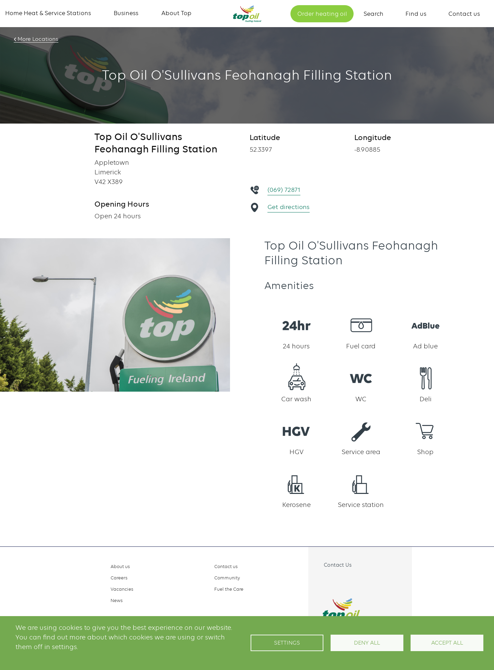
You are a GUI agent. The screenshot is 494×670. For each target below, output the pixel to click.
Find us (415, 13)
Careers (119, 577)
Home (247, 14)
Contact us (464, 13)
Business (126, 13)
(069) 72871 (284, 190)
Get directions (289, 207)
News (117, 600)
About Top (176, 13)
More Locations (36, 39)
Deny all (367, 642)
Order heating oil (322, 13)
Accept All (447, 642)
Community (227, 577)
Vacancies (122, 589)
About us (120, 566)
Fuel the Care (228, 589)
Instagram (338, 581)
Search (373, 13)
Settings (287, 642)
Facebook (323, 581)
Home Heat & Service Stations (48, 13)
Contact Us (338, 565)
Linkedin (353, 581)
